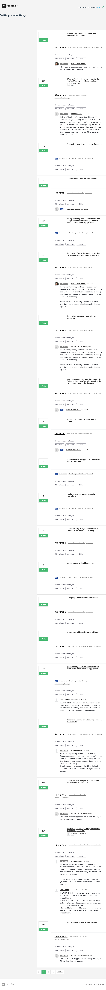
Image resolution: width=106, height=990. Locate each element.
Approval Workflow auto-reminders (82, 178)
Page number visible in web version (82, 922)
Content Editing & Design (94, 47)
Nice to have (59, 59)
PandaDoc (89, 984)
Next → (60, 972)
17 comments (61, 936)
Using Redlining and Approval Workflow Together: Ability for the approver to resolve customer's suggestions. (83, 220)
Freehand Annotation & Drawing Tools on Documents (84, 721)
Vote (44, 40)
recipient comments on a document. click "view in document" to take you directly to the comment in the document (84, 381)
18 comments (61, 844)
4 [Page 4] (53, 972)
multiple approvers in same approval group (82, 420)
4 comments (60, 267)
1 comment (60, 192)
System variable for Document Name (82, 632)
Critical (82, 59)
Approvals (90, 158)
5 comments (63, 681)
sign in (99, 7)
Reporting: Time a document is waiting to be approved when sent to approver (83, 254)
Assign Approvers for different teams (82, 597)
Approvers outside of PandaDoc (80, 563)
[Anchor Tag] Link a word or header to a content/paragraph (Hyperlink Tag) (83, 80)
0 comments (63, 158)
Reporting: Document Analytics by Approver (81, 317)
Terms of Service (99, 984)
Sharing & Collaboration (93, 393)
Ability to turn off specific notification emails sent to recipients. (83, 781)
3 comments (60, 734)
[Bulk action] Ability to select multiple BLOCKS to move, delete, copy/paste (83, 667)
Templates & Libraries (94, 845)
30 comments (61, 95)
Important (71, 59)
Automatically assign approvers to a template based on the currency (82, 529)
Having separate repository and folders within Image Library (83, 830)
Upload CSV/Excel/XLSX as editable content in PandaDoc (81, 34)
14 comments (61, 794)
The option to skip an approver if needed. (84, 144)
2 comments (60, 47)
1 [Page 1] (38, 972)
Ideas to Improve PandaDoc (76, 47)
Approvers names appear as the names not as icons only (83, 460)
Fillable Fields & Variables (93, 646)
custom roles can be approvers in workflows (81, 495)
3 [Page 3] (48, 972)
